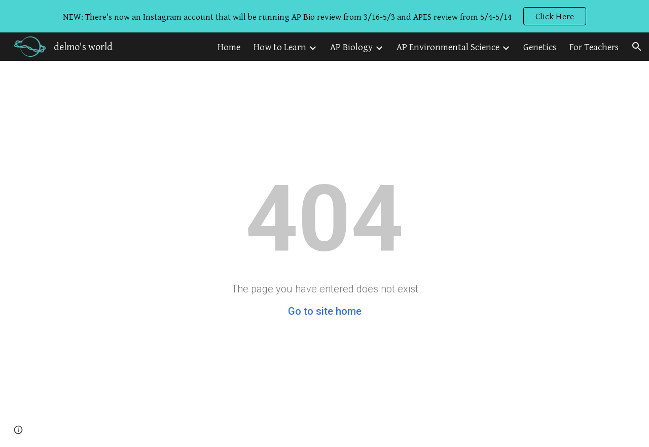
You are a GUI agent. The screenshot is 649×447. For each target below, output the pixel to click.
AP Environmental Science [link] (447, 47)
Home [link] (229, 47)
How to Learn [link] (280, 47)
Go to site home (325, 311)
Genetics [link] (539, 47)
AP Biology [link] (351, 47)
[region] (324, 16)
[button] (637, 46)
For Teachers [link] (594, 47)
